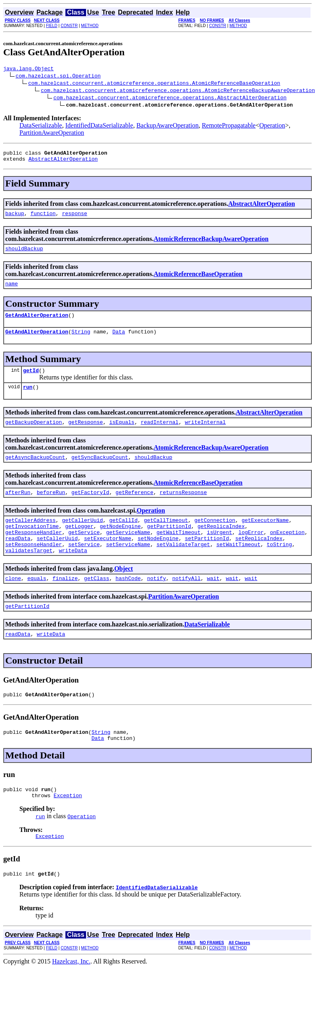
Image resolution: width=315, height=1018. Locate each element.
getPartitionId (169, 544)
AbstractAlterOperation (63, 162)
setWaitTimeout (238, 566)
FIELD (51, 25)
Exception (68, 828)
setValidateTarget (183, 566)
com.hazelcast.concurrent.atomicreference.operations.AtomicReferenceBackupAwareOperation (178, 91)
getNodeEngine (120, 544)
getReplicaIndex (221, 544)
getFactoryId (90, 507)
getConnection (214, 536)
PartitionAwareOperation (51, 133)
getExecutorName (265, 536)
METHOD (90, 25)
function (42, 218)
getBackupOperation (33, 435)
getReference (134, 507)
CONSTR (69, 25)
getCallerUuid (82, 536)
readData (17, 558)
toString (279, 566)
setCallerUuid (57, 558)
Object (123, 591)
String (80, 341)
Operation (272, 126)
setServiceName (128, 566)
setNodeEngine (158, 558)
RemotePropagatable (229, 126)
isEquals (121, 435)
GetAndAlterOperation (36, 323)
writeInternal (205, 435)
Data (118, 341)
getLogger (79, 544)
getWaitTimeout (178, 551)
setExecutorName (107, 558)
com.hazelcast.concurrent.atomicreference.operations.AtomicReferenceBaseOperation (154, 84)
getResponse (85, 435)
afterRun (17, 507)
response (74, 218)
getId (31, 381)
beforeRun (51, 507)
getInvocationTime (32, 544)
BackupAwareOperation (167, 126)
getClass (96, 602)
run (27, 398)
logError (250, 551)
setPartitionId (207, 558)
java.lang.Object (28, 69)
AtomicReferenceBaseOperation (197, 279)
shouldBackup (24, 254)
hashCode (128, 602)
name (11, 290)
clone (13, 602)
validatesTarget (28, 573)
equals (36, 602)
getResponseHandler (33, 551)
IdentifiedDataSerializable (99, 126)
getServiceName (128, 551)
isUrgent (219, 551)
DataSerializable (40, 126)
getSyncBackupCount (99, 471)
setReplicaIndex (258, 558)
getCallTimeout (166, 536)
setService (84, 566)
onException (287, 551)
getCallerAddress (30, 536)
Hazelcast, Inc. (71, 996)
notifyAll (186, 602)
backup (14, 218)
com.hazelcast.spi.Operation (58, 76)
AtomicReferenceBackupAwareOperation (210, 243)
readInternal (159, 435)
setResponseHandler (33, 566)
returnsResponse (183, 507)
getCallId (123, 536)
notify (156, 602)
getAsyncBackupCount (35, 471)
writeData (73, 573)
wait (213, 602)
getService (84, 551)
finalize (65, 602)
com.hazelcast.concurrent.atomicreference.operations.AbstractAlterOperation (169, 98)
